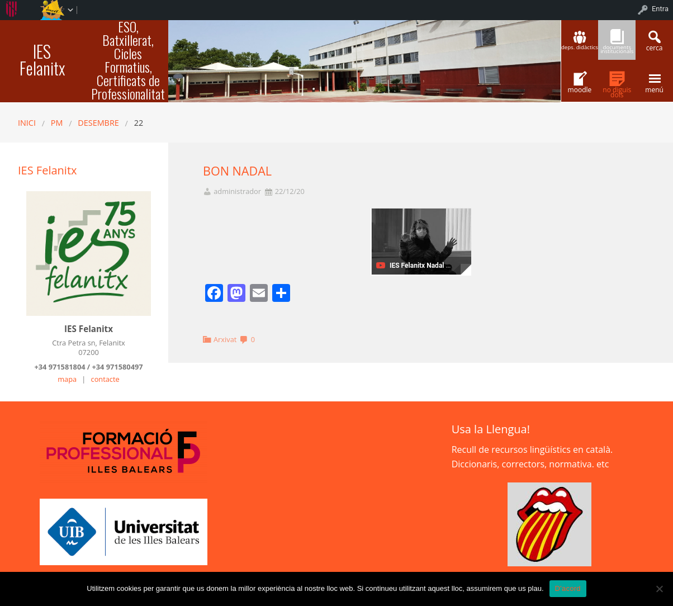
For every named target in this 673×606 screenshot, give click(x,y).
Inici (27, 122)
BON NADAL (237, 171)
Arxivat (225, 339)
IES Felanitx (42, 60)
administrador (237, 191)
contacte (105, 379)
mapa (67, 379)
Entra (660, 8)
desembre (98, 122)
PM (57, 122)
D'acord (568, 588)
